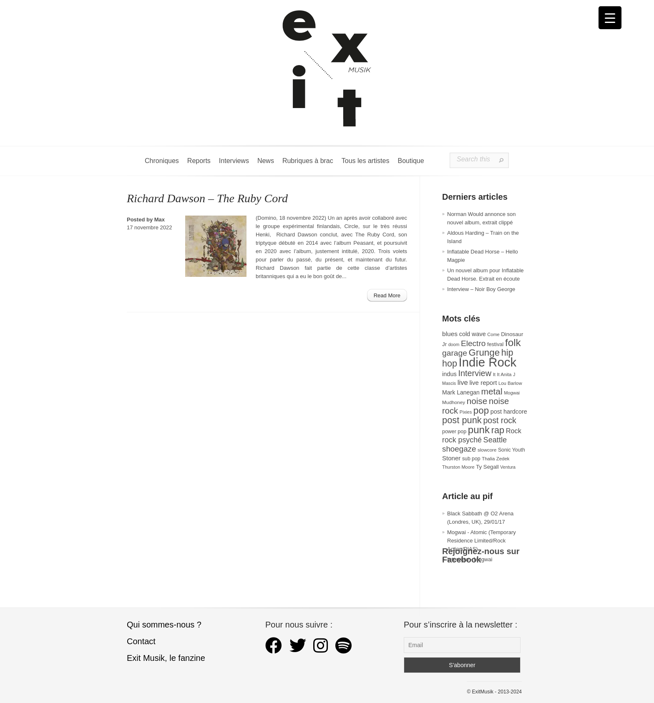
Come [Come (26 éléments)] (493, 334)
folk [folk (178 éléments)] (513, 342)
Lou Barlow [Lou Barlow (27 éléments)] (510, 383)
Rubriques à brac (307, 160)
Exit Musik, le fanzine (166, 658)
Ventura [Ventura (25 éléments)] (508, 467)
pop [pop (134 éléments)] (481, 410)
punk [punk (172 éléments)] (479, 429)
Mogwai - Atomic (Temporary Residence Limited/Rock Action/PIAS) (481, 540)
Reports (199, 160)
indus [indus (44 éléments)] (449, 374)
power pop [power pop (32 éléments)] (454, 431)
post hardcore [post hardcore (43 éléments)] (508, 411)
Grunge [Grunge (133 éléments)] (484, 352)
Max (159, 219)
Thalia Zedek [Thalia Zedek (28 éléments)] (495, 458)
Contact (141, 641)
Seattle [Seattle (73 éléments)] (495, 440)
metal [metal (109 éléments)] (492, 391)
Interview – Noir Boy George (481, 289)
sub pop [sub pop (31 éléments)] (471, 459)
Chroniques (162, 160)
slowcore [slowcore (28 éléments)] (487, 449)
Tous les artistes (366, 160)
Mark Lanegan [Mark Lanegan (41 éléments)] (461, 392)
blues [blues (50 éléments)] (450, 333)
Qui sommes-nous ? (164, 624)
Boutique (410, 160)
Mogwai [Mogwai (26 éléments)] (512, 392)
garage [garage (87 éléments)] (454, 353)
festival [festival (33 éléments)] (495, 344)
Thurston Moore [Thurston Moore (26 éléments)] (458, 467)
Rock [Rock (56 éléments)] (513, 430)
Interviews (234, 160)
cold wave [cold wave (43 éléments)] (472, 334)
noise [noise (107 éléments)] (477, 401)
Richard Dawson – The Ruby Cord (207, 198)
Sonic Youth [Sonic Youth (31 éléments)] (511, 450)
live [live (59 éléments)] (463, 383)
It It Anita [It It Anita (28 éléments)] (502, 374)
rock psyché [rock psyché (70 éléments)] (462, 440)
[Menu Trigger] (610, 17)
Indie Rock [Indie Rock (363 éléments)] (488, 362)
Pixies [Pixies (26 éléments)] (466, 411)
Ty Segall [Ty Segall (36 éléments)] (487, 467)
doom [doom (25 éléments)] (454, 344)
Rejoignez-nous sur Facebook (481, 555)
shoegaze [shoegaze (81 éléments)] (459, 448)
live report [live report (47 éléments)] (483, 382)
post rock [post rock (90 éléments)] (499, 420)
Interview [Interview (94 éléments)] (474, 373)
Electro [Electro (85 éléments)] (473, 343)
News (265, 160)
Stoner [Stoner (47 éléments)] (451, 458)
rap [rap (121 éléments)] (497, 430)
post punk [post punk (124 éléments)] (462, 420)
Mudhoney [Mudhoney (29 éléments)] (453, 402)
